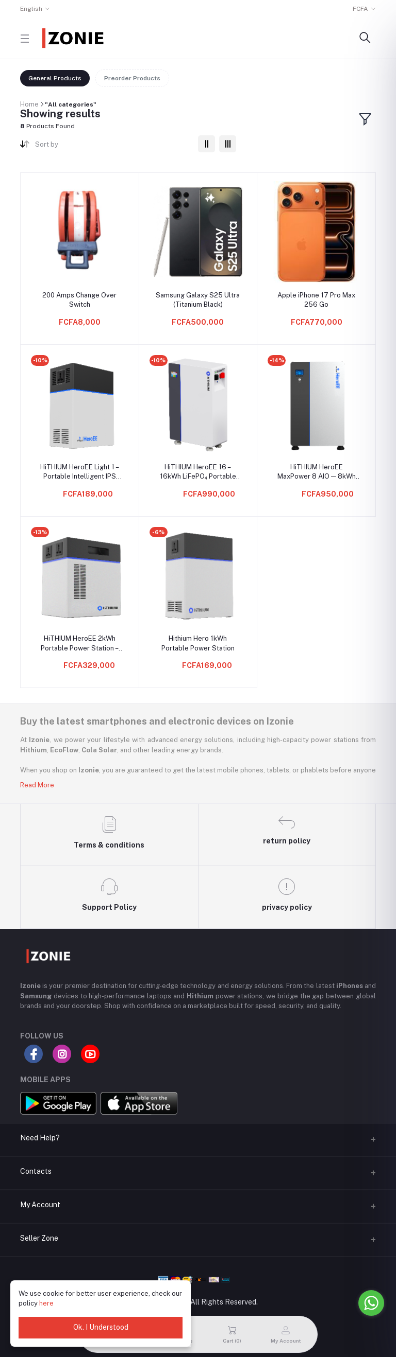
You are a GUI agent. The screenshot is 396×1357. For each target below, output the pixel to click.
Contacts (36, 1171)
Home (29, 104)
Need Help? (40, 1138)
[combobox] (112, 146)
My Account (40, 1205)
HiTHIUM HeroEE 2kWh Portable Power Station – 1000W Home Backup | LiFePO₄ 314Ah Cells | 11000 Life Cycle (80, 644)
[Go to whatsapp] (371, 1303)
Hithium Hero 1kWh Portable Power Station (198, 643)
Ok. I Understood (100, 1327)
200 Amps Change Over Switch (79, 299)
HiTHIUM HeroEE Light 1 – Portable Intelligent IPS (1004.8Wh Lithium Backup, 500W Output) (79, 472)
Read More (37, 785)
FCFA (360, 8)
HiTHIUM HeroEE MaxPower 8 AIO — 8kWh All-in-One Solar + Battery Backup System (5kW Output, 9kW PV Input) (316, 472)
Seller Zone (39, 1238)
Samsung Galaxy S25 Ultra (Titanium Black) (198, 299)
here (46, 1303)
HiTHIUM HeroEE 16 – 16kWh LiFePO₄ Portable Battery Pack (198, 472)
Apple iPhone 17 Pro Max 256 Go (316, 299)
